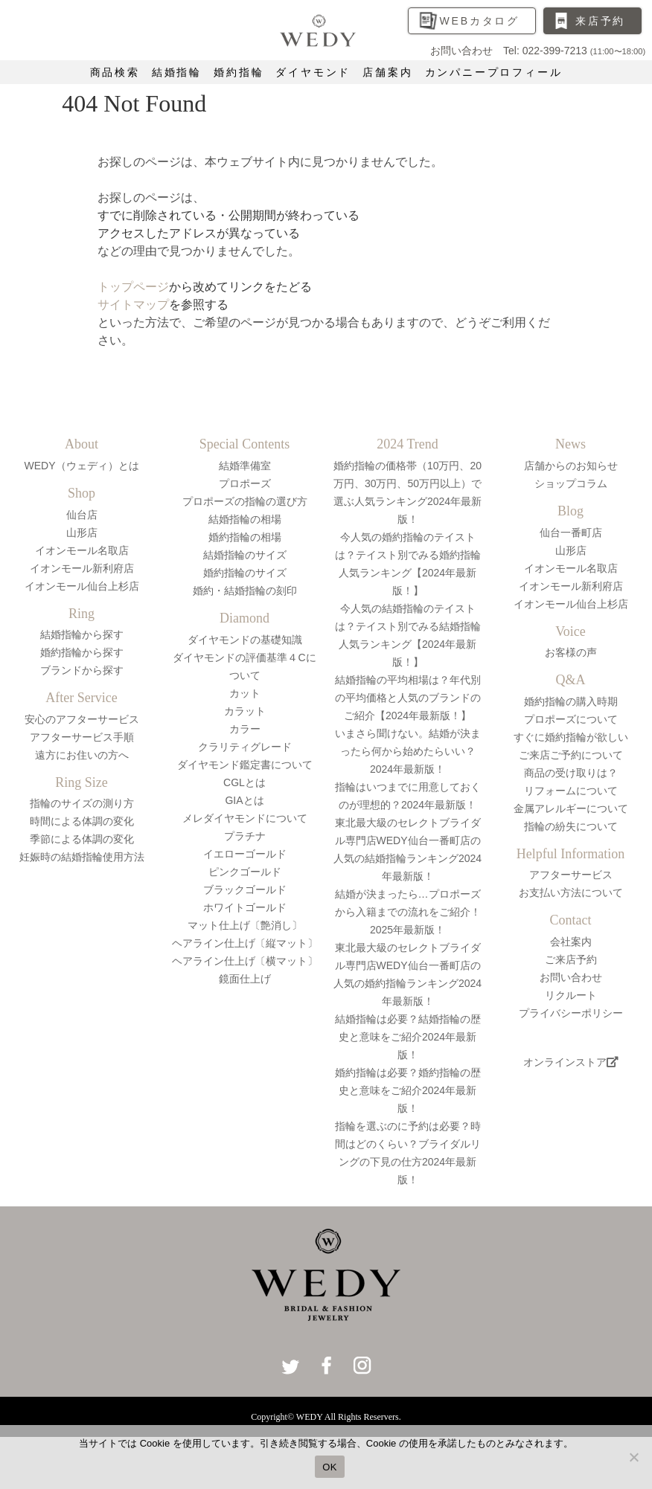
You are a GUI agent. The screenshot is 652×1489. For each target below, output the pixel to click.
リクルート (571, 995)
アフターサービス (571, 875)
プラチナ (245, 836)
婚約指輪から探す (82, 652)
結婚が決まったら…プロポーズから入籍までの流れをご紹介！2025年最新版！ (408, 912)
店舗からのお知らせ (571, 466)
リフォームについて (571, 791)
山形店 (82, 532)
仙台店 (82, 515)
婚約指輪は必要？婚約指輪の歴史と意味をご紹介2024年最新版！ (408, 1090)
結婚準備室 (245, 466)
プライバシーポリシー (571, 1013)
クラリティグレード (245, 747)
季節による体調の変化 (82, 839)
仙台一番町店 (571, 532)
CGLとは (244, 782)
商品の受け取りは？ (571, 773)
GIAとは (244, 800)
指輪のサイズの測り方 (82, 803)
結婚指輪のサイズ (245, 555)
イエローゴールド (245, 854)
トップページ (133, 286)
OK (329, 1467)
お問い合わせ (571, 977)
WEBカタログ (480, 21)
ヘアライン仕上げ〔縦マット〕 (245, 943)
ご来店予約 (571, 959)
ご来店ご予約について (571, 755)
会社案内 (571, 942)
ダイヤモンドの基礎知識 (245, 640)
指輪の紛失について (571, 826)
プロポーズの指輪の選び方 (244, 501)
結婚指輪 (177, 72)
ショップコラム (570, 483)
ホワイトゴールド (245, 907)
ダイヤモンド (313, 72)
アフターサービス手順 (82, 737)
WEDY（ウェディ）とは (82, 466)
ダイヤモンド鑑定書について (245, 765)
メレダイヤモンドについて (244, 818)
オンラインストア (571, 1062)
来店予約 (600, 21)
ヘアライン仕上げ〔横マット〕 (245, 961)
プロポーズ (245, 483)
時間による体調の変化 (82, 821)
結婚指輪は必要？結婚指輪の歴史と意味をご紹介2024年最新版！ (408, 1037)
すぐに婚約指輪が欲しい (571, 737)
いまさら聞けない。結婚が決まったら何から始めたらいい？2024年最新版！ (408, 751)
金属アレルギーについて (571, 808)
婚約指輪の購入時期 (571, 701)
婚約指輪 (238, 72)
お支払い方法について (571, 892)
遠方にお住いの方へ (82, 755)
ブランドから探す (82, 670)
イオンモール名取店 (82, 550)
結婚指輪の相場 (244, 519)
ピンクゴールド (244, 872)
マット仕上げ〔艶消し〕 (245, 925)
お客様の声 (571, 652)
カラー (245, 729)
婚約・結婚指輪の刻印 (245, 590)
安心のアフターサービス (82, 719)
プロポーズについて (571, 719)
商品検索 (115, 72)
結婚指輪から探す (82, 634)
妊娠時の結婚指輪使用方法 (81, 857)
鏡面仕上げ (245, 979)
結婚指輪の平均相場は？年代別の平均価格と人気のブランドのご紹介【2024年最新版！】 (408, 697)
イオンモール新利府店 (82, 568)
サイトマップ (133, 304)
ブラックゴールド (245, 889)
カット (245, 693)
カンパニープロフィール (494, 72)
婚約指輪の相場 (244, 537)
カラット (245, 711)
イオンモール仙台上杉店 (82, 586)
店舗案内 (387, 72)
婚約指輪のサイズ (245, 573)
